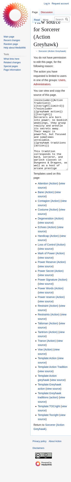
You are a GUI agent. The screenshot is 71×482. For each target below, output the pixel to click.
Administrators (42, 84)
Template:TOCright (49, 420)
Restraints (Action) (48, 328)
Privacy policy (39, 455)
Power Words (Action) (50, 302)
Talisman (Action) (48, 337)
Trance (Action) (47, 354)
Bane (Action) (46, 206)
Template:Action (47, 372)
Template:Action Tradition (52, 381)
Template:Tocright (48, 429)
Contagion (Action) (49, 215)
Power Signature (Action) (52, 293)
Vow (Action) (45, 363)
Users (62, 80)
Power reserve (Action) (51, 311)
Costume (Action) (48, 223)
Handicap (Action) (48, 250)
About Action (55, 455)
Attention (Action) (48, 197)
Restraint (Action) (48, 319)
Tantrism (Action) (48, 346)
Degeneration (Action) (50, 232)
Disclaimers (38, 462)
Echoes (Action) (47, 241)
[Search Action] (61, 19)
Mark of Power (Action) (51, 267)
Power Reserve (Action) (52, 276)
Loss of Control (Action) (51, 258)
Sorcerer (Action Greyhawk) (52, 51)
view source (46, 236)
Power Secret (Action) (50, 285)
